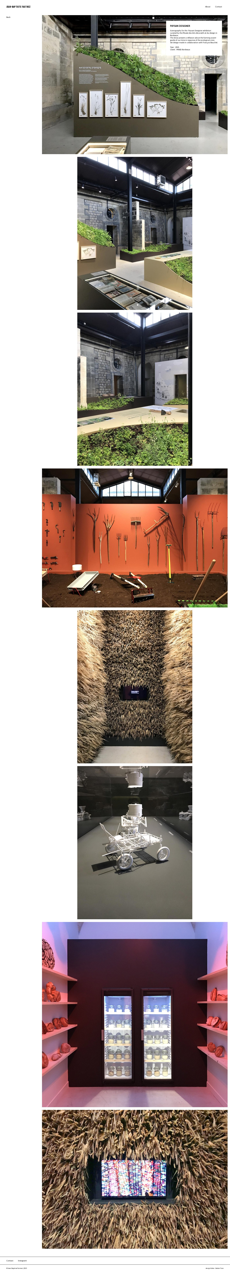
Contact (218, 7)
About (207, 7)
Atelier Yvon (219, 1268)
